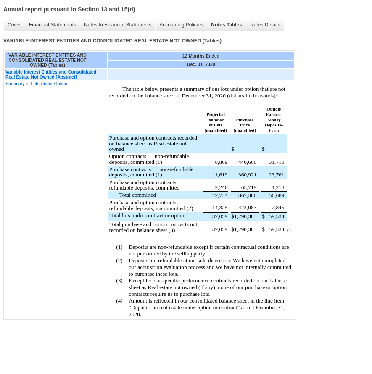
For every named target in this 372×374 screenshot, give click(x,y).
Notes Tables (226, 25)
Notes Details (265, 25)
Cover (14, 25)
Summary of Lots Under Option (36, 83)
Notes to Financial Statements (117, 25)
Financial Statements (52, 25)
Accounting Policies (181, 25)
